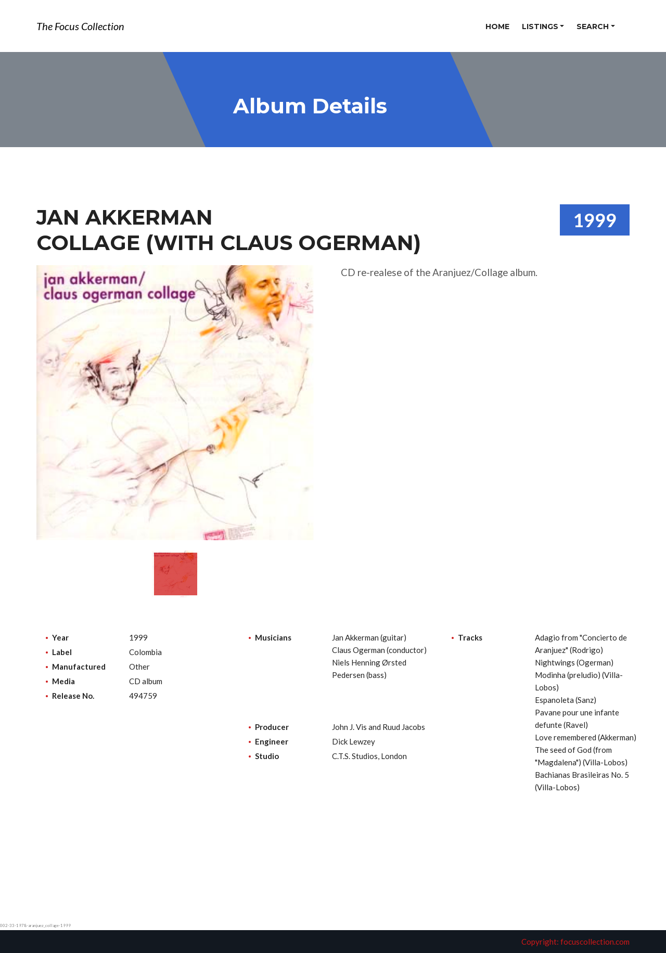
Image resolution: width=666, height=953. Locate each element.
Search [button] (593, 26)
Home (497, 26)
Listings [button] (540, 26)
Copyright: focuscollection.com (575, 941)
